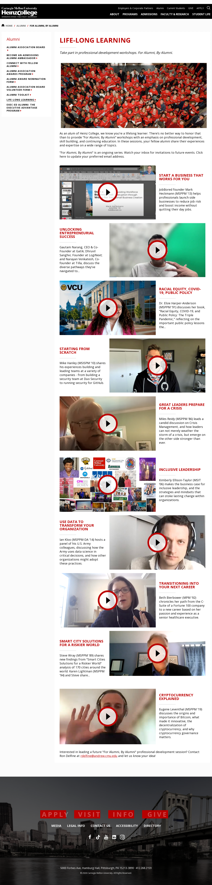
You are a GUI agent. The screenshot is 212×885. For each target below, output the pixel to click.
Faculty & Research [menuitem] (175, 14)
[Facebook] (90, 837)
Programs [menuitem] (130, 14)
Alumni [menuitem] (160, 8)
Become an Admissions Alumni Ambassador (23, 57)
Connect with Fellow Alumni (22, 64)
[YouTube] (106, 837)
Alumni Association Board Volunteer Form (26, 88)
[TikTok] (98, 837)
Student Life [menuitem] (201, 14)
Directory (152, 826)
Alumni (21, 25)
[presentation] (108, 192)
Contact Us (100, 826)
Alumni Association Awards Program (21, 72)
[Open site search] (208, 7)
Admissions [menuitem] (149, 14)
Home (7, 25)
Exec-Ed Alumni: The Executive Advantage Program (22, 107)
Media (56, 826)
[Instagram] (122, 837)
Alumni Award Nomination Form (26, 80)
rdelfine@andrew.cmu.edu (98, 756)
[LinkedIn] (114, 837)
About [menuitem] (114, 14)
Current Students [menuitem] (176, 8)
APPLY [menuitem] (200, 8)
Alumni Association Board (26, 48)
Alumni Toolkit (19, 94)
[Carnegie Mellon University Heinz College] (19, 12)
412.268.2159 (144, 868)
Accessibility (127, 826)
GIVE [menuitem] (190, 8)
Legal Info (76, 826)
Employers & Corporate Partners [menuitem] (135, 8)
